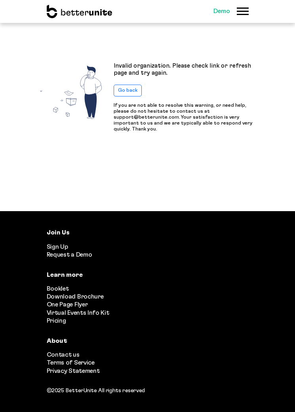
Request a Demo (69, 254)
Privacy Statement (73, 371)
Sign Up (57, 247)
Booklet (58, 288)
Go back (127, 90)
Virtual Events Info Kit (78, 313)
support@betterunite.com (146, 117)
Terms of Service (71, 362)
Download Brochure (75, 296)
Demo (221, 11)
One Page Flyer (67, 304)
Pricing (56, 321)
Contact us (63, 355)
